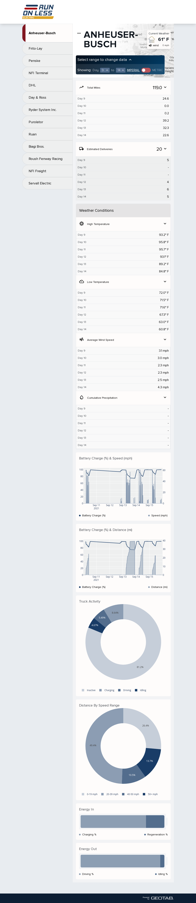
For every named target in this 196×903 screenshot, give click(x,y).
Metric (157, 70)
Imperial (133, 70)
